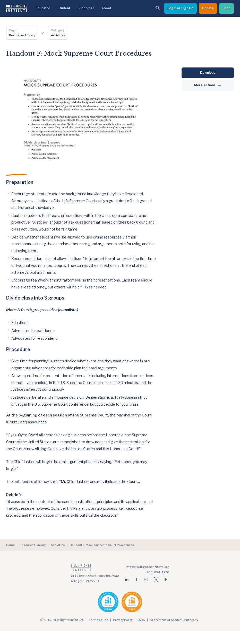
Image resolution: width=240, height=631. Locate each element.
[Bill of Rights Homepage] (16, 8)
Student (63, 8)
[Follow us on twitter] (156, 579)
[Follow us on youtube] (165, 579)
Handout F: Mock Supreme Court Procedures (102, 545)
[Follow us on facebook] (136, 579)
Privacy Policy (123, 620)
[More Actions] (208, 85)
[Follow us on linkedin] (126, 579)
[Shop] (226, 8)
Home (10, 545)
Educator (43, 8)
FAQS (141, 620)
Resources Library (33, 545)
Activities (58, 545)
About (106, 8)
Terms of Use (98, 620)
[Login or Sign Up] (180, 8)
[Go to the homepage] (95, 568)
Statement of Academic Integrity (174, 620)
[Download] (208, 72)
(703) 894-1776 (157, 572)
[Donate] (208, 8)
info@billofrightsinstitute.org (147, 567)
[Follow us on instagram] (146, 579)
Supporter (86, 8)
